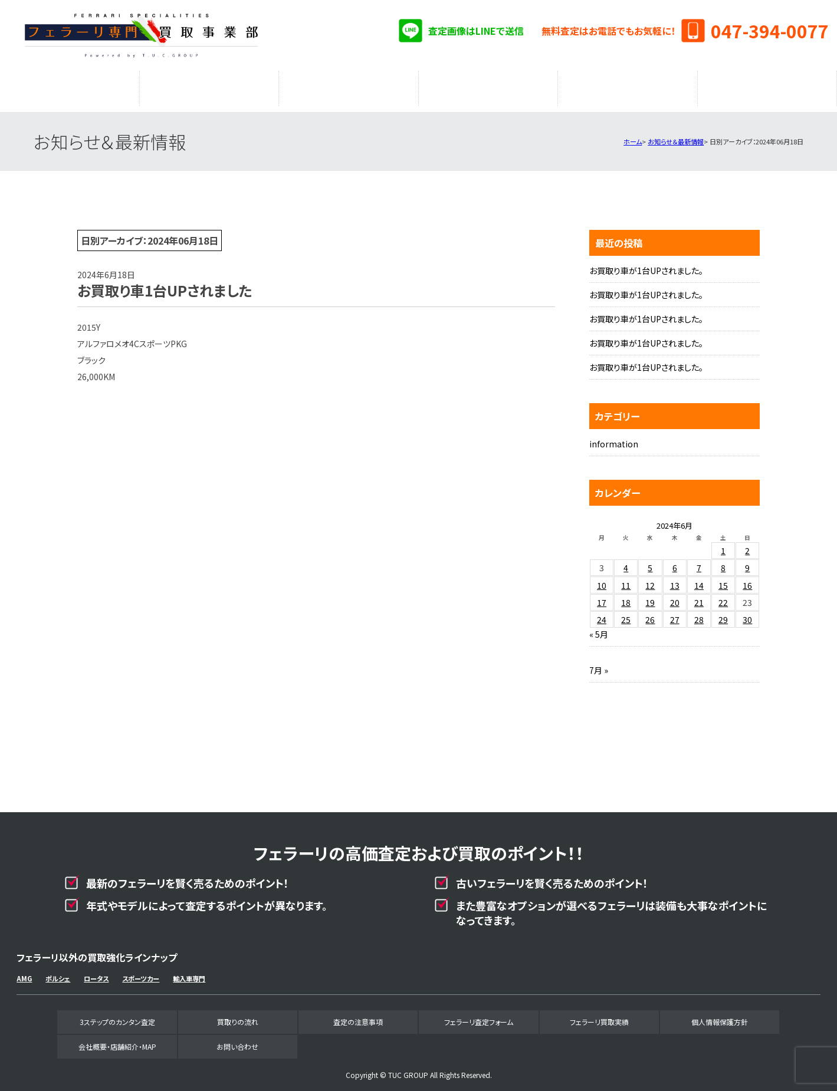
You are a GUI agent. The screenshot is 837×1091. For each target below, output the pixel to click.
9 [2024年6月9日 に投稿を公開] (747, 562)
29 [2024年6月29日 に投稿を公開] (723, 613)
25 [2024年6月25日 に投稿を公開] (626, 613)
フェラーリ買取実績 (628, 85)
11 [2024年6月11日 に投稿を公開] (626, 579)
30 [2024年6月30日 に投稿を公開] (747, 613)
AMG (24, 972)
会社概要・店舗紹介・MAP (767, 85)
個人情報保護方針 (719, 1016)
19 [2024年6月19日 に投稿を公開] (650, 596)
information (613, 438)
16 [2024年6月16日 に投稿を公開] (747, 579)
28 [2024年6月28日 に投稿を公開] (699, 613)
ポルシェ (57, 972)
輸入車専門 (189, 972)
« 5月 (598, 628)
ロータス (96, 972)
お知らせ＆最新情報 (676, 135)
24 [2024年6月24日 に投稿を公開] (601, 613)
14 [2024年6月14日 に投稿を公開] (699, 579)
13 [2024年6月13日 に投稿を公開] (675, 579)
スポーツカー (140, 972)
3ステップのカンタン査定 (69, 85)
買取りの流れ (209, 85)
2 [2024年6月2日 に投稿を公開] (747, 545)
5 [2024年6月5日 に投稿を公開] (650, 562)
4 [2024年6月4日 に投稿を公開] (625, 562)
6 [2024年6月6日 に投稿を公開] (674, 562)
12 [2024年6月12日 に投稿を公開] (650, 579)
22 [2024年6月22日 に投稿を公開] (723, 596)
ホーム (632, 135)
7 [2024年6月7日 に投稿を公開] (699, 562)
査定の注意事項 (348, 85)
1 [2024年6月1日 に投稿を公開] (723, 545)
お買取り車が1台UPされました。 (646, 265)
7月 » (598, 664)
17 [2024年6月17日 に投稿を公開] (601, 596)
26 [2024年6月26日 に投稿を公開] (650, 613)
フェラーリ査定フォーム (488, 85)
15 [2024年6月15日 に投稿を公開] (723, 579)
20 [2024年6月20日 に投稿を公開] (675, 596)
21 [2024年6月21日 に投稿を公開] (699, 596)
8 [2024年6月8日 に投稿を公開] (723, 562)
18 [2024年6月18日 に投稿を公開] (626, 596)
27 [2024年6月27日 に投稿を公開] (675, 613)
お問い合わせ (237, 1041)
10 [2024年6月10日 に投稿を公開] (601, 579)
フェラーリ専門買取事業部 (141, 35)
